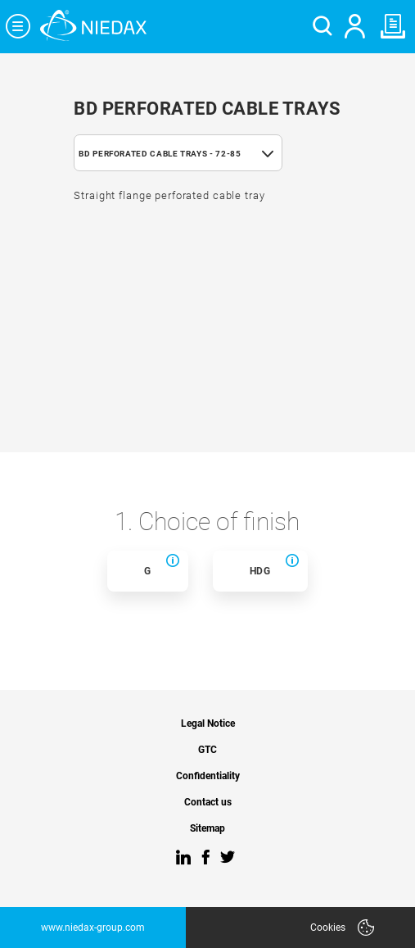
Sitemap (207, 828)
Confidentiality (208, 776)
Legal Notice (208, 724)
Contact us (208, 802)
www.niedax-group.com (93, 927)
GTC (207, 750)
